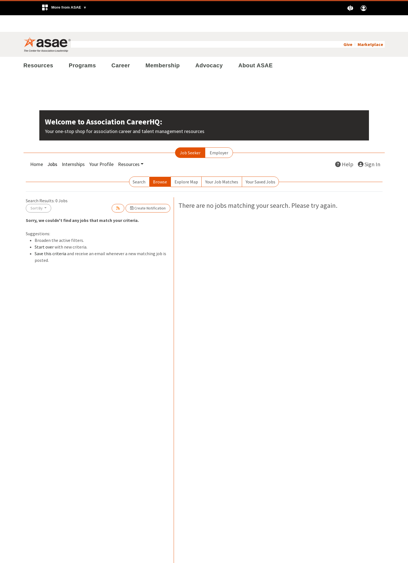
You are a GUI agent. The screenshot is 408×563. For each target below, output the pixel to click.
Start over (44, 230)
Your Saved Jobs (260, 165)
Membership (162, 49)
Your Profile (101, 147)
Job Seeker (190, 136)
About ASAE (255, 49)
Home (36, 147)
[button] (64, 8)
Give (347, 27)
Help (344, 147)
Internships (73, 147)
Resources (38, 49)
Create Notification (148, 191)
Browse (160, 165)
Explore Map (186, 165)
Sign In (369, 147)
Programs (82, 49)
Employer (219, 136)
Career (120, 49)
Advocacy (209, 49)
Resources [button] (129, 147)
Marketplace (370, 27)
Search (139, 165)
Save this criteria (50, 237)
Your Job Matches (221, 165)
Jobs (52, 147)
